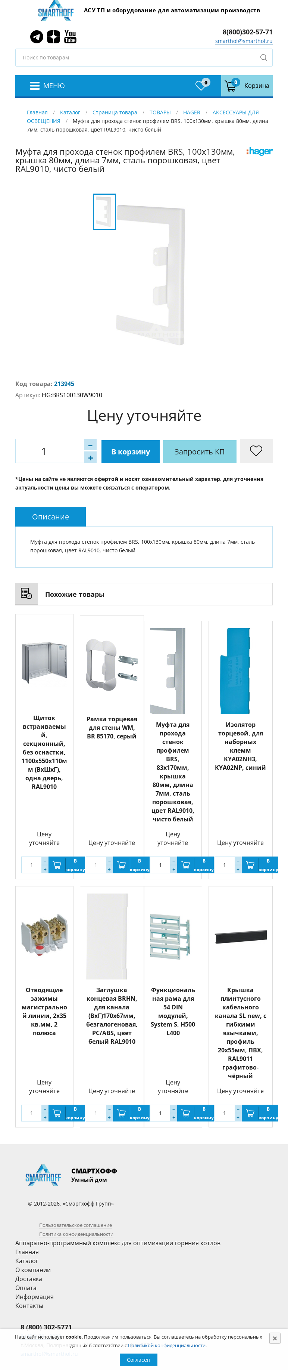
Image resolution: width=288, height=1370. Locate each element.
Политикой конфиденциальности (167, 1345)
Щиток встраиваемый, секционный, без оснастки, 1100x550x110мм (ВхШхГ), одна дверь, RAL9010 (44, 752)
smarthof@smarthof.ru (244, 40)
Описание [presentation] (50, 517)
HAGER (191, 112)
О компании (33, 1270)
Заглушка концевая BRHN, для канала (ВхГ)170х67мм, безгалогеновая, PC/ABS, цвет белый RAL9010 (112, 1016)
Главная (37, 112)
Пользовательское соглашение (75, 1225)
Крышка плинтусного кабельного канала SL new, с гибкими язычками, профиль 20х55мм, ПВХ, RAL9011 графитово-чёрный (240, 1033)
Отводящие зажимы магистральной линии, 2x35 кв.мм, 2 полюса (44, 1011)
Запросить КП (177, 451)
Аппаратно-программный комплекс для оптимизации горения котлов (117, 1243)
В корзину (106, 451)
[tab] (50, 517)
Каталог (70, 112)
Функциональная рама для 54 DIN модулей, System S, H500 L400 (173, 1011)
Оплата (26, 1288)
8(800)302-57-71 (248, 31)
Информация (34, 1297)
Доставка (28, 1279)
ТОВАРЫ (160, 112)
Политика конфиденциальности (76, 1234)
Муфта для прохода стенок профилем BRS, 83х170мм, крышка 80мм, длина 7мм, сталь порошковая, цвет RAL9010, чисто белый (172, 772)
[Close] (275, 1338)
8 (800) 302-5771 (46, 1327)
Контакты (29, 1306)
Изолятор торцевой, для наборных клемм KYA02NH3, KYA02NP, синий (240, 746)
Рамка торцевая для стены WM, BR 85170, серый (112, 726)
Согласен (138, 1359)
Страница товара (115, 112)
